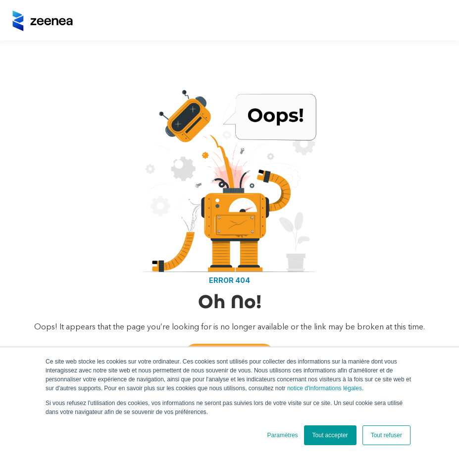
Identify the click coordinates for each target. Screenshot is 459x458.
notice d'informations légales (324, 388)
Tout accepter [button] (330, 435)
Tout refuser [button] (386, 435)
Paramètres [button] (282, 435)
